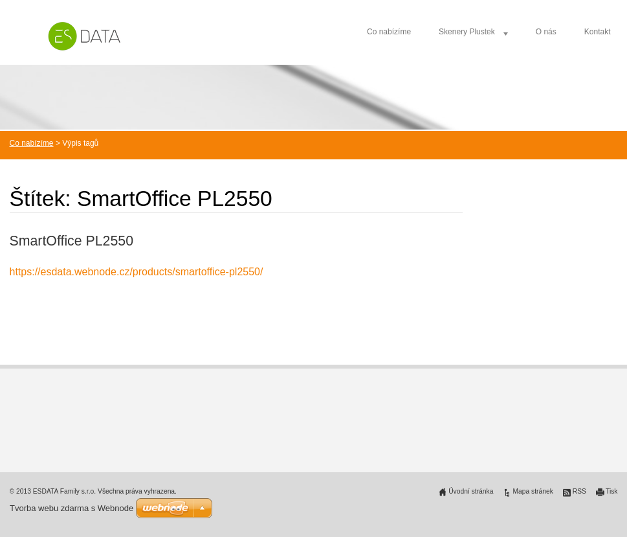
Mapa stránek (532, 491)
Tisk (612, 491)
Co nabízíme (389, 31)
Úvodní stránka (470, 491)
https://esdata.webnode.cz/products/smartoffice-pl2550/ (136, 271)
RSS (579, 491)
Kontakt (597, 31)
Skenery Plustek (467, 31)
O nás (546, 31)
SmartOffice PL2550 (72, 241)
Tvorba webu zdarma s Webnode (71, 508)
